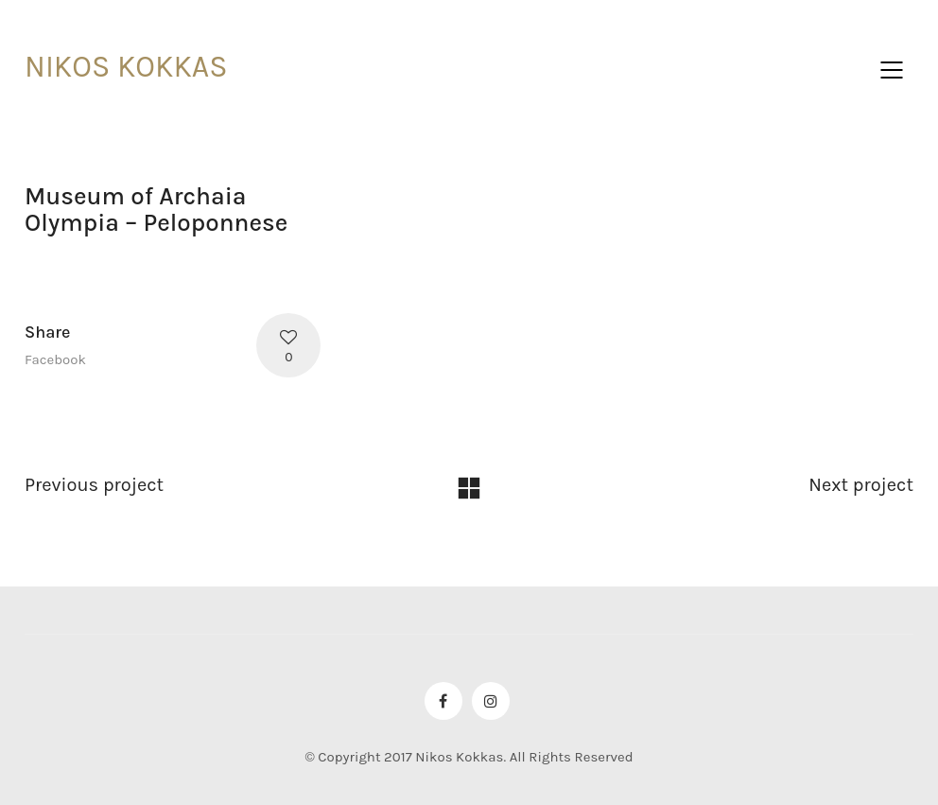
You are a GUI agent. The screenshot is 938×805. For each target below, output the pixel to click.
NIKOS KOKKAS (126, 66)
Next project (860, 485)
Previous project (94, 485)
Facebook (55, 359)
